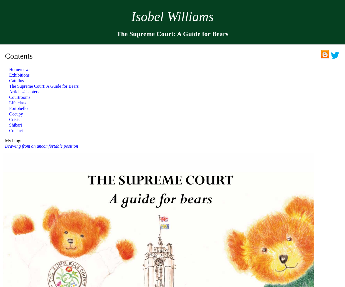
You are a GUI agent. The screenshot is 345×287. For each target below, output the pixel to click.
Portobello (18, 108)
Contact (16, 130)
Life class (17, 102)
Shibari (15, 125)
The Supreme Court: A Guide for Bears (44, 86)
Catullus (16, 80)
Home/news (19, 69)
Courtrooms (19, 97)
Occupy (16, 114)
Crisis (14, 119)
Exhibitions (19, 75)
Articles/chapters (24, 91)
